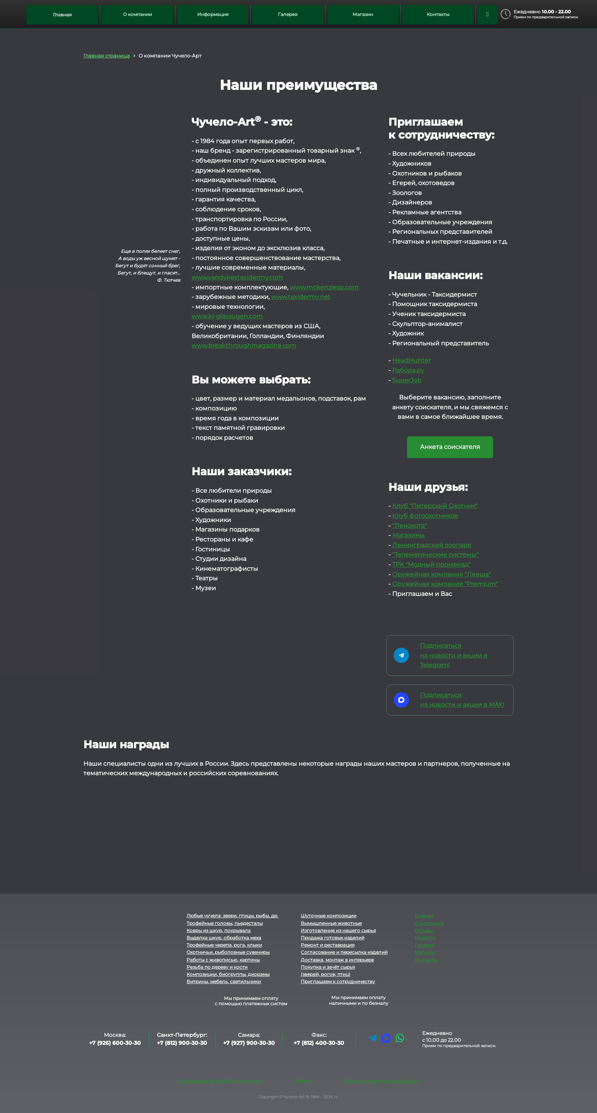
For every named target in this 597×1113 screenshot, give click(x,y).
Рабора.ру (408, 370)
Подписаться (441, 645)
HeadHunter (411, 360)
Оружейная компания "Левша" (441, 574)
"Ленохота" (409, 525)
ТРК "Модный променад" (431, 564)
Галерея (424, 945)
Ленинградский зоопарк (431, 545)
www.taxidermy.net (300, 296)
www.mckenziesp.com (324, 287)
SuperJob (406, 380)
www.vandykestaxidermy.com (237, 277)
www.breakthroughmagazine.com (244, 345)
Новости (425, 938)
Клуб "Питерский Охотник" (435, 505)
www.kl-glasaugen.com (227, 316)
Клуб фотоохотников (425, 515)
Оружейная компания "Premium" (445, 584)
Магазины (408, 535)
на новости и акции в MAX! (462, 704)
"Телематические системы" (435, 554)
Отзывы (424, 930)
